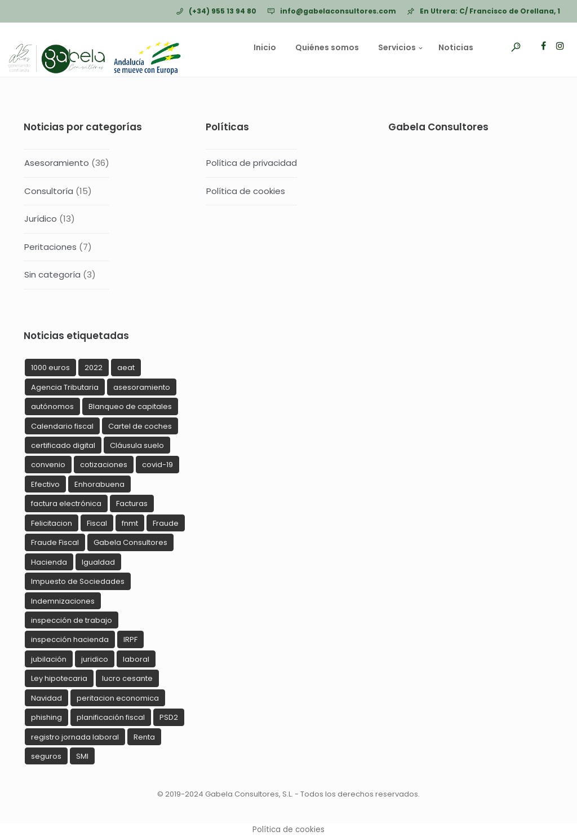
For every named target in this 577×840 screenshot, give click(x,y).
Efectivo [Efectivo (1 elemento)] (45, 484)
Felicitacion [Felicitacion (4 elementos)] (51, 523)
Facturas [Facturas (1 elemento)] (132, 503)
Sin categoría (52, 274)
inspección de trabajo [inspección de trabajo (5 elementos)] (71, 620)
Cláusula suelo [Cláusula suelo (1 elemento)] (137, 445)
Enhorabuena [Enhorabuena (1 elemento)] (99, 484)
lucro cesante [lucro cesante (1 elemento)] (127, 678)
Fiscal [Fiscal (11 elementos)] (97, 523)
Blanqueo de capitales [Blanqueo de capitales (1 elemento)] (130, 406)
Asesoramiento (56, 163)
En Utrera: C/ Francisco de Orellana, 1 (490, 11)
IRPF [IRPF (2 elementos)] (130, 639)
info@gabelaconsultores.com (338, 11)
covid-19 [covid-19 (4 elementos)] (157, 464)
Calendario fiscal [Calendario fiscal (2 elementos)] (62, 426)
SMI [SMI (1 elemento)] (82, 756)
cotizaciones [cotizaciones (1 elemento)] (103, 464)
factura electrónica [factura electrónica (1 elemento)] (66, 503)
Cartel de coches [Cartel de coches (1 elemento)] (140, 426)
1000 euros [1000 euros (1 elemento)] (50, 367)
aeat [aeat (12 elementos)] (126, 367)
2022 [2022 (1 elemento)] (94, 367)
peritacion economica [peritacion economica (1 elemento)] (118, 698)
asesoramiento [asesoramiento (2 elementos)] (141, 387)
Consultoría (48, 191)
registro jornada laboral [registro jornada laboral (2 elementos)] (75, 737)
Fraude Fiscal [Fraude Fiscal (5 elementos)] (55, 542)
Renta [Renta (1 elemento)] (144, 737)
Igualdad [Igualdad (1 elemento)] (98, 562)
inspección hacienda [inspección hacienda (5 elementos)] (70, 639)
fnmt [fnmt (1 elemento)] (130, 523)
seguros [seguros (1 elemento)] (46, 756)
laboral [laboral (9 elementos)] (136, 659)
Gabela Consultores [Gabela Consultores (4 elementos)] (130, 542)
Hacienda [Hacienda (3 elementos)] (49, 562)
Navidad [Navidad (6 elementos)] (46, 698)
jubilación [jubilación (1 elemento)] (48, 659)
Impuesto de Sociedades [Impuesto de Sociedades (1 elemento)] (78, 581)
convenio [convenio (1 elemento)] (48, 464)
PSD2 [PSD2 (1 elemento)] (168, 717)
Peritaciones (50, 247)
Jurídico (40, 219)
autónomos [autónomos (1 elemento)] (52, 406)
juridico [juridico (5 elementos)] (94, 659)
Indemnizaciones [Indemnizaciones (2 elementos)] (63, 601)
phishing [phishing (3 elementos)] (46, 717)
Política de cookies (245, 191)
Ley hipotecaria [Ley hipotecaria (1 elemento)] (59, 678)
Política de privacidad (251, 163)
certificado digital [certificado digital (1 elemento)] (63, 445)
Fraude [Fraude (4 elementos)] (166, 523)
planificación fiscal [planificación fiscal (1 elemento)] (111, 717)
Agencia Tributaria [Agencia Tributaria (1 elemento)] (65, 387)
